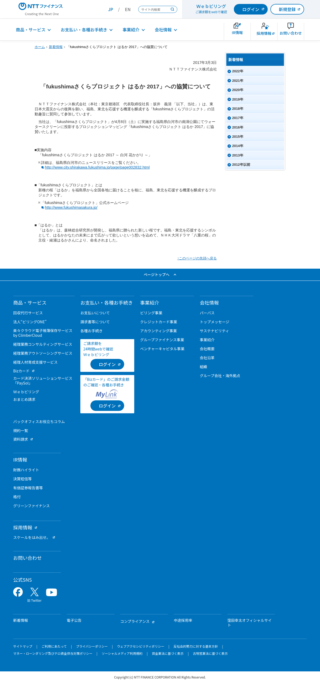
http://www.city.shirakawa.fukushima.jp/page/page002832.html (97, 167)
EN (128, 9)
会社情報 (163, 29)
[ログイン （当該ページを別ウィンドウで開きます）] (107, 364)
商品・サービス (30, 29)
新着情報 (56, 47)
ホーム (40, 47)
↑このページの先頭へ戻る (197, 258)
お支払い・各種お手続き (84, 29)
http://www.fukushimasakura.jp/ (71, 207)
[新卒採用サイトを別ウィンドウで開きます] (264, 31)
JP (110, 9)
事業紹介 (131, 29)
